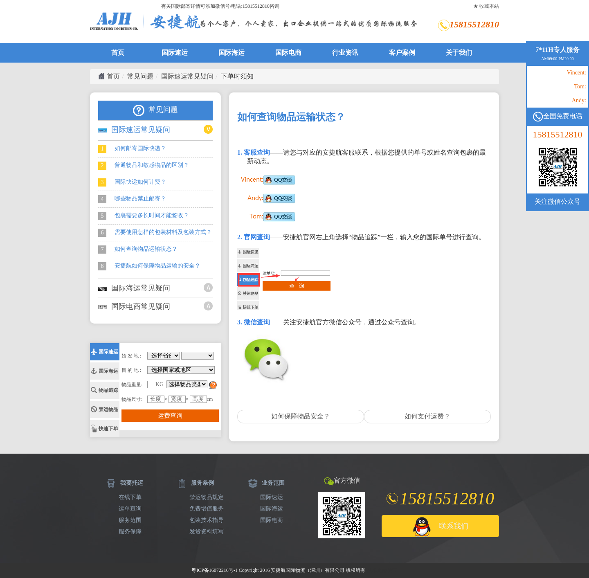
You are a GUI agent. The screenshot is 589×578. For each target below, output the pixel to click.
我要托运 (124, 483)
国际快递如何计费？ (132, 182)
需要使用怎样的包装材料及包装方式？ (155, 233)
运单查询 (130, 509)
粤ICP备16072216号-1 (214, 570)
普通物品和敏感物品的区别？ (143, 166)
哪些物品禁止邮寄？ (132, 199)
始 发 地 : (131, 356)
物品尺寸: (131, 399)
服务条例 (195, 483)
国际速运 (175, 52)
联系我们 (440, 527)
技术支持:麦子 (382, 570)
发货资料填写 (206, 532)
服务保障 (130, 532)
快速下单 (108, 429)
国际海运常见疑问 (134, 288)
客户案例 (402, 52)
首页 (117, 52)
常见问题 (140, 76)
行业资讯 (345, 52)
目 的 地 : (131, 370)
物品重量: (131, 384)
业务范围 (266, 483)
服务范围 (130, 520)
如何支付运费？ (427, 416)
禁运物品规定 (206, 497)
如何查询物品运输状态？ (138, 249)
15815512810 (557, 134)
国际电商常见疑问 (134, 306)
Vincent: (576, 73)
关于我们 (459, 52)
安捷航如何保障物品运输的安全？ (149, 266)
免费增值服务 (206, 509)
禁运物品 (108, 409)
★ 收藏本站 (486, 6)
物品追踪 (108, 390)
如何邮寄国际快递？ (132, 149)
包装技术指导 (206, 520)
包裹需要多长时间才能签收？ (143, 216)
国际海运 (231, 52)
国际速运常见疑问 (187, 76)
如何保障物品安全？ (300, 416)
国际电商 (288, 52)
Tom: (580, 87)
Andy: (579, 100)
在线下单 (130, 497)
